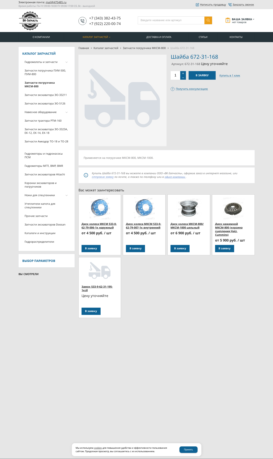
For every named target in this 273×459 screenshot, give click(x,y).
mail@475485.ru (56, 2)
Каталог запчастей (106, 48)
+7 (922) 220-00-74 (105, 23)
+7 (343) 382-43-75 (105, 18)
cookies (98, 447)
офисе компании (175, 177)
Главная (83, 48)
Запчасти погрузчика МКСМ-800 (144, 48)
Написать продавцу (213, 4)
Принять (188, 449)
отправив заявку (103, 177)
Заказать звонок (243, 4)
